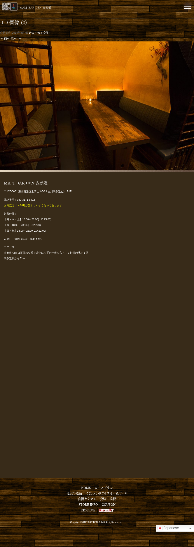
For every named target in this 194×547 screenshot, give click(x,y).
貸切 (103, 498)
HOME (86, 487)
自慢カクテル (87, 498)
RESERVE (88, 510)
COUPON (108, 504)
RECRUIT (106, 510)
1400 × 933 (35, 32)
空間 (46, 32)
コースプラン (104, 487)
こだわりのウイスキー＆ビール (107, 493)
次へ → (16, 38)
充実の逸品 (74, 493)
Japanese (168, 528)
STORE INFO (88, 504)
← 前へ (5, 38)
